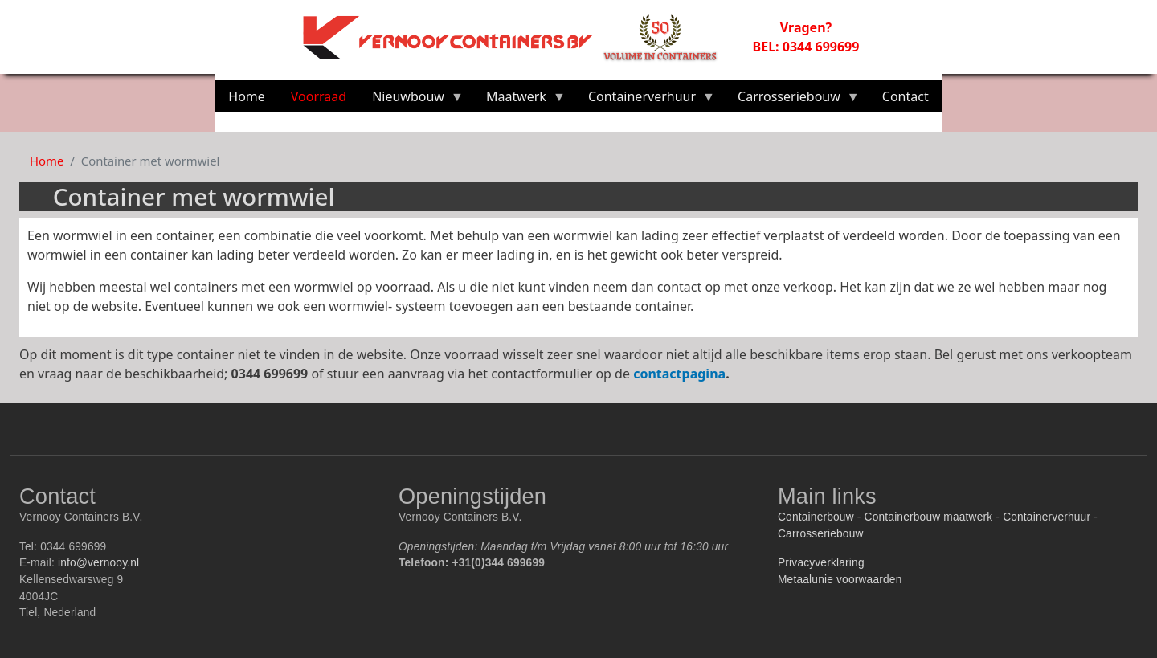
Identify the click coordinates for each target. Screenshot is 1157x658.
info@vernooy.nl (98, 563)
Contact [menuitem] (905, 96)
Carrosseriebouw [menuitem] (792, 100)
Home (46, 161)
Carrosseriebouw (821, 534)
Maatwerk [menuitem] (519, 100)
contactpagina (679, 373)
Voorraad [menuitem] (318, 96)
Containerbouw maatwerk (929, 517)
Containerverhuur (1046, 517)
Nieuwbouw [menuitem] (411, 100)
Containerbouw (816, 517)
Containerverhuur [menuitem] (645, 100)
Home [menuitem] (246, 96)
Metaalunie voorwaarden (839, 580)
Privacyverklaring (821, 563)
